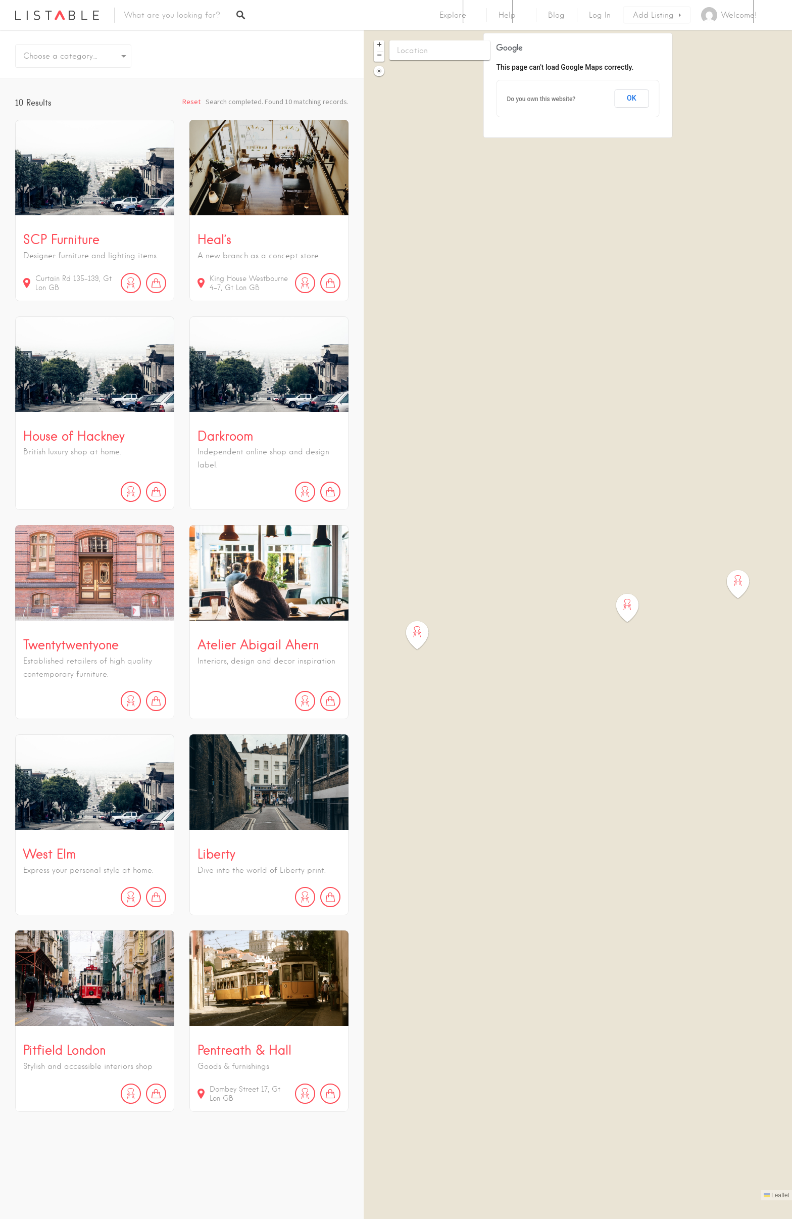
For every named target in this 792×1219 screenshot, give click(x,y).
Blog (556, 15)
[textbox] (73, 56)
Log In (600, 15)
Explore (452, 15)
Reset (191, 101)
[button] (423, 635)
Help (507, 15)
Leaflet (776, 1195)
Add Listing (653, 15)
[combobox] (73, 56)
